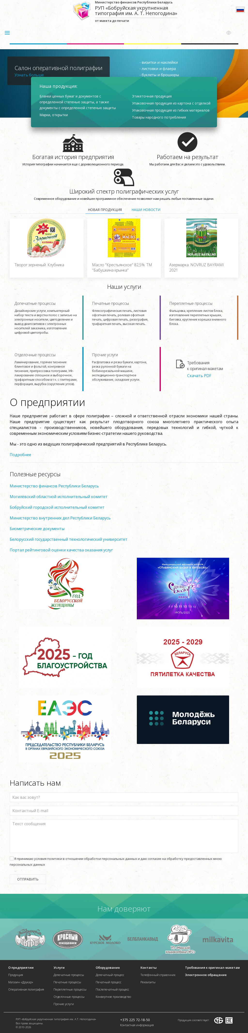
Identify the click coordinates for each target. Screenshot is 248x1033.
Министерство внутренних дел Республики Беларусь (60, 518)
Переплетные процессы (200, 313)
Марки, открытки (53, 115)
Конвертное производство (113, 997)
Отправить (28, 879)
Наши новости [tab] (146, 209)
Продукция (15, 975)
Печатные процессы (123, 313)
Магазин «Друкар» (20, 982)
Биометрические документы (37, 528)
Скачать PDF (199, 375)
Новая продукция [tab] (105, 209)
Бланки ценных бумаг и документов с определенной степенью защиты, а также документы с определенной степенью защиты (77, 102)
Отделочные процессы (46, 369)
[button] (7, 32)
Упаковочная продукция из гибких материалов (170, 110)
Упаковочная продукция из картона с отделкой (171, 103)
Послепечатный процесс (112, 989)
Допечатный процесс (110, 975)
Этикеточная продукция (152, 96)
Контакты (148, 967)
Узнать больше (29, 75)
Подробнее (20, 454)
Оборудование (108, 967)
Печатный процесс (108, 982)
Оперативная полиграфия (26, 989)
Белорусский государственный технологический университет (68, 539)
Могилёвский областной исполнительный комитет (59, 496)
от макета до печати (136, 11)
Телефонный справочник (158, 975)
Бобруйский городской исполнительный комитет (57, 507)
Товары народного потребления (159, 117)
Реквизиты (147, 982)
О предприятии (21, 967)
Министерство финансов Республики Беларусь (54, 486)
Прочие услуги (123, 367)
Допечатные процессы (46, 318)
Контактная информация (137, 1025)
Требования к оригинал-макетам (212, 967)
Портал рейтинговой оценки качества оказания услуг (61, 550)
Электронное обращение (206, 975)
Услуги (59, 967)
